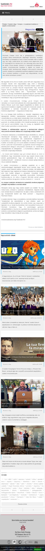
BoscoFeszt (21, 492)
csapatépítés (5, 499)
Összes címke (22, 504)
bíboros (14, 490)
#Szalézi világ (20, 48)
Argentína (37, 486)
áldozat (40, 481)
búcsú (40, 492)
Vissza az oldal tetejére (35, 227)
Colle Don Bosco (31, 497)
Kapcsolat (22, 522)
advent (28, 479)
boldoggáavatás (37, 490)
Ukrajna (6, 50)
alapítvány (17, 481)
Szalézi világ (12, 24)
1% (6, 479)
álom (22, 484)
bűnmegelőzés (14, 495)
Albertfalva (26, 481)
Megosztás (30, 29)
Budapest (4, 495)
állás (18, 484)
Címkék (4, 475)
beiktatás (27, 488)
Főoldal (4, 24)
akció (2, 481)
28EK (9, 479)
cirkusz (12, 497)
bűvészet (24, 495)
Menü (6, 13)
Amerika (29, 484)
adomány (21, 479)
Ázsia (20, 488)
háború (12, 50)
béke (33, 488)
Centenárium (33, 495)
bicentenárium (24, 490)
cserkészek (13, 499)
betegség (39, 488)
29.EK (15, 479)
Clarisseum (20, 497)
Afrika (34, 479)
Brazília (34, 492)
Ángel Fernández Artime (16, 486)
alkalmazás (4, 484)
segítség (17, 50)
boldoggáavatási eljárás (8, 492)
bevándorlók (5, 490)
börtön (28, 492)
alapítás (9, 481)
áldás (33, 481)
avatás (15, 488)
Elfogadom (37, 549)
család (40, 497)
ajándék (40, 479)
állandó (12, 484)
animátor (29, 486)
